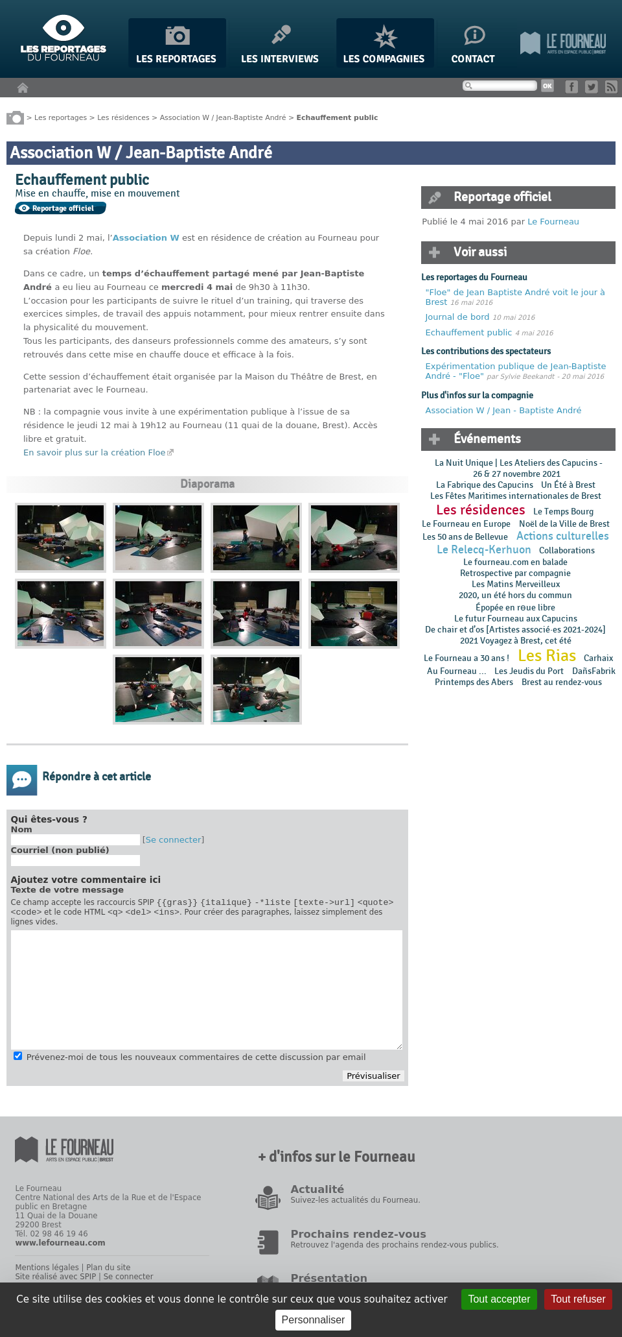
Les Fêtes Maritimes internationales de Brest (515, 495)
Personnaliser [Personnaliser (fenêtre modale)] (313, 1319)
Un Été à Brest (568, 484)
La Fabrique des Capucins (484, 484)
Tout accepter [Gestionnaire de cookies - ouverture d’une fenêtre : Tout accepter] (499, 1299)
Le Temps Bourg (564, 511)
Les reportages (60, 117)
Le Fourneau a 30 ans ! (466, 658)
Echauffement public (470, 332)
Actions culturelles (562, 536)
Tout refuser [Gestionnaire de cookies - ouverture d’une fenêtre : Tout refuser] (578, 1299)
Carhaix (598, 658)
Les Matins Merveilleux (516, 584)
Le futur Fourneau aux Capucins (515, 618)
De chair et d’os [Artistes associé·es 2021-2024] (515, 629)
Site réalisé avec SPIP (55, 1280)
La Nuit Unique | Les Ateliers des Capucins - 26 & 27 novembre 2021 (519, 468)
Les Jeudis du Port (529, 671)
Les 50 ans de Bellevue (465, 536)
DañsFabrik (594, 671)
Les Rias (547, 656)
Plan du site (108, 1271)
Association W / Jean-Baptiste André (223, 117)
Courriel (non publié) (60, 850)
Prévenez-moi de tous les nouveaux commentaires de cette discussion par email (196, 1061)
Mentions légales (46, 1271)
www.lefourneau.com (60, 1246)
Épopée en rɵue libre (515, 607)
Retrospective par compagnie (515, 573)
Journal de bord (459, 317)
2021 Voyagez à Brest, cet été (515, 640)
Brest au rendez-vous (562, 682)
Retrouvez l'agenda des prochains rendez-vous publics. (394, 1248)
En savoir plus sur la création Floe (94, 452)
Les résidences (123, 117)
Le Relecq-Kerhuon (484, 550)
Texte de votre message (67, 890)
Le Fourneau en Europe (466, 523)
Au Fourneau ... (457, 671)
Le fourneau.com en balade (515, 562)
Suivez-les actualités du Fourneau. (355, 1204)
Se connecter (174, 840)
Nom (21, 829)
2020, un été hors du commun (515, 595)
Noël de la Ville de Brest (564, 523)
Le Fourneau (553, 221)
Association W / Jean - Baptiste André (504, 410)
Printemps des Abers (474, 682)
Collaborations (567, 550)
